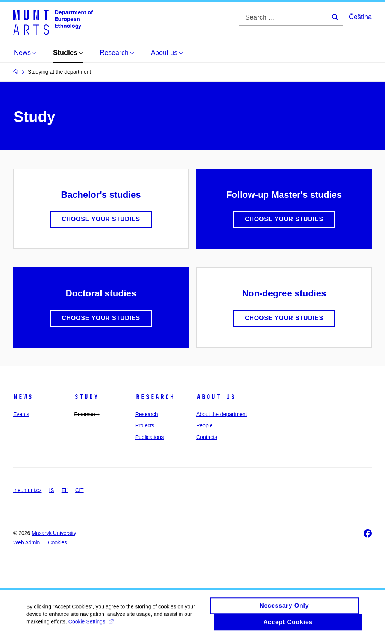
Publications (149, 437)
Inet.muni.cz (27, 490)
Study (86, 397)
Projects (145, 425)
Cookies (57, 542)
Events (21, 414)
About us (215, 397)
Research (154, 397)
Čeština (360, 17)
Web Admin (26, 542)
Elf (65, 490)
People (204, 425)
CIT (79, 490)
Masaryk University (54, 533)
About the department (221, 414)
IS (51, 490)
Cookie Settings (90, 625)
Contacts (206, 437)
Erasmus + (86, 414)
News (23, 397)
